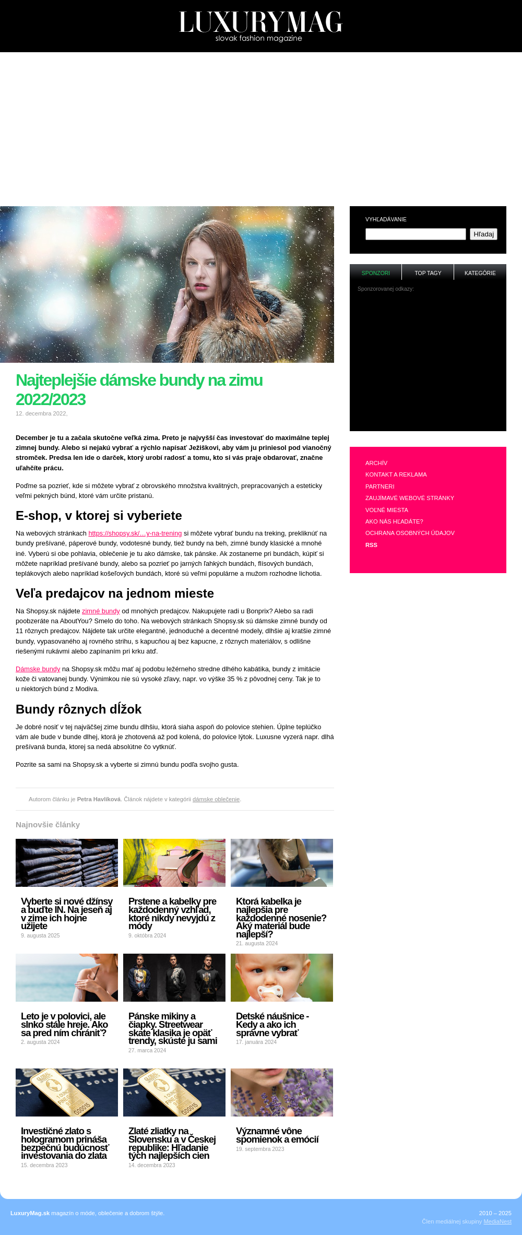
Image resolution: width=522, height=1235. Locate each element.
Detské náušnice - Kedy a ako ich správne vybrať (272, 1024)
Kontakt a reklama (396, 474)
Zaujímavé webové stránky (409, 498)
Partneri (380, 486)
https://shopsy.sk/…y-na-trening (135, 533)
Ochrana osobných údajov (410, 533)
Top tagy (427, 273)
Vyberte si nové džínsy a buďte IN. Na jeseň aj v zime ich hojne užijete (67, 913)
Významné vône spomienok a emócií (277, 1135)
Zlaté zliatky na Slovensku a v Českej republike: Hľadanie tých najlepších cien (172, 1143)
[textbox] (415, 234)
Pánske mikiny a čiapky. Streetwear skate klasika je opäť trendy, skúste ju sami (172, 1028)
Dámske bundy (38, 669)
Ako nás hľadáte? (394, 521)
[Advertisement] (261, 126)
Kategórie (480, 273)
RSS (371, 545)
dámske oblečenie (216, 799)
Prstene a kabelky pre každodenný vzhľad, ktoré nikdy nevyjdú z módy (172, 913)
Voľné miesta (386, 510)
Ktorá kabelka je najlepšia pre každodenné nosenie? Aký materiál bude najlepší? (281, 918)
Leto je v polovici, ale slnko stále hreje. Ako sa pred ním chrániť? (64, 1024)
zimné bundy (101, 611)
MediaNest (498, 1221)
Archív (376, 463)
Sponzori (376, 273)
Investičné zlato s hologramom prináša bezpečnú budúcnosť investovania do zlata (65, 1143)
